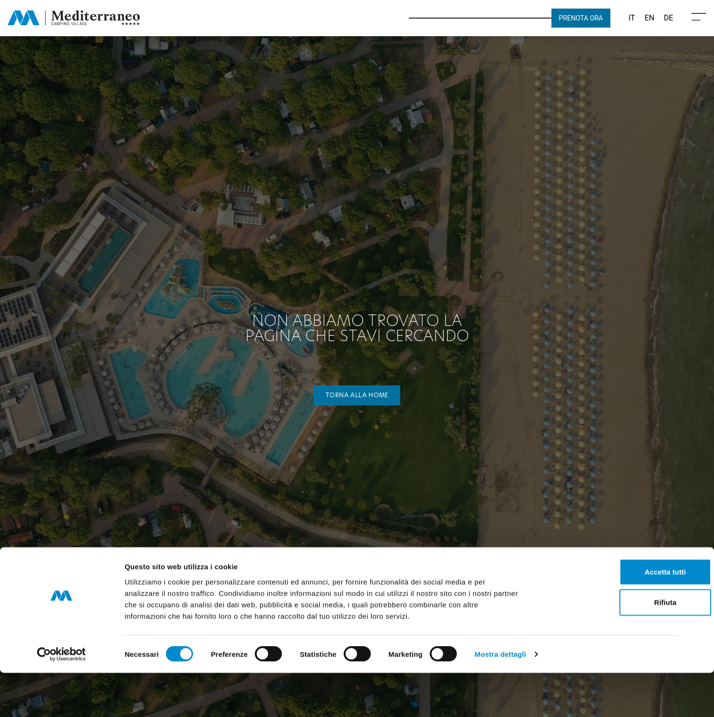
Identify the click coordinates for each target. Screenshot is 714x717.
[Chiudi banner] (699, 605)
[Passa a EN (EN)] (649, 18)
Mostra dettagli (500, 698)
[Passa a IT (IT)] (632, 18)
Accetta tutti (610, 615)
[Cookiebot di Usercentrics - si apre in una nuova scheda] (61, 698)
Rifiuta (610, 646)
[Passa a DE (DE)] (668, 18)
